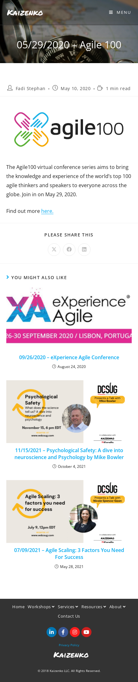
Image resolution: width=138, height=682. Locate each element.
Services (68, 606)
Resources (93, 606)
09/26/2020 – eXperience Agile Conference (69, 357)
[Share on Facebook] (69, 249)
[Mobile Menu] (120, 12)
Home (18, 606)
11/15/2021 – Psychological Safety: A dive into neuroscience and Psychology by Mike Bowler (69, 454)
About (117, 606)
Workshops (41, 606)
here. (47, 211)
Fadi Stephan (31, 88)
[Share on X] (54, 249)
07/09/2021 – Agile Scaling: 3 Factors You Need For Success (69, 553)
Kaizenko (25, 12)
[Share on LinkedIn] (84, 249)
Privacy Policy (69, 645)
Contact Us (69, 616)
